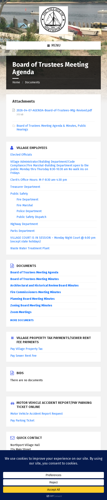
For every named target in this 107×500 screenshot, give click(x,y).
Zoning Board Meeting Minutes (31, 305)
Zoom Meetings (21, 312)
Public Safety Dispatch (31, 217)
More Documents (22, 320)
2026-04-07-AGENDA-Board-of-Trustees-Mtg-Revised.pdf (54, 110)
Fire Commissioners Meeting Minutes (35, 292)
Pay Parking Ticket (22, 420)
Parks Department (22, 231)
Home (16, 82)
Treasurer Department (25, 187)
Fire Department (27, 199)
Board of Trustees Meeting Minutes (34, 279)
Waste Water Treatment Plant (29, 248)
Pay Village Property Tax (26, 349)
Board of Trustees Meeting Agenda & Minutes (46, 126)
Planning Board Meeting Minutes (32, 299)
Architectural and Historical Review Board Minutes (44, 285)
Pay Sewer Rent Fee (23, 355)
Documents (32, 82)
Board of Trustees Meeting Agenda (34, 272)
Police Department (29, 211)
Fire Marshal (25, 205)
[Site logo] (53, 33)
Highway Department (24, 224)
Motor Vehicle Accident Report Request (36, 413)
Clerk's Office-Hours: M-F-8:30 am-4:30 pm (38, 180)
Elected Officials (21, 154)
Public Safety (19, 193)
